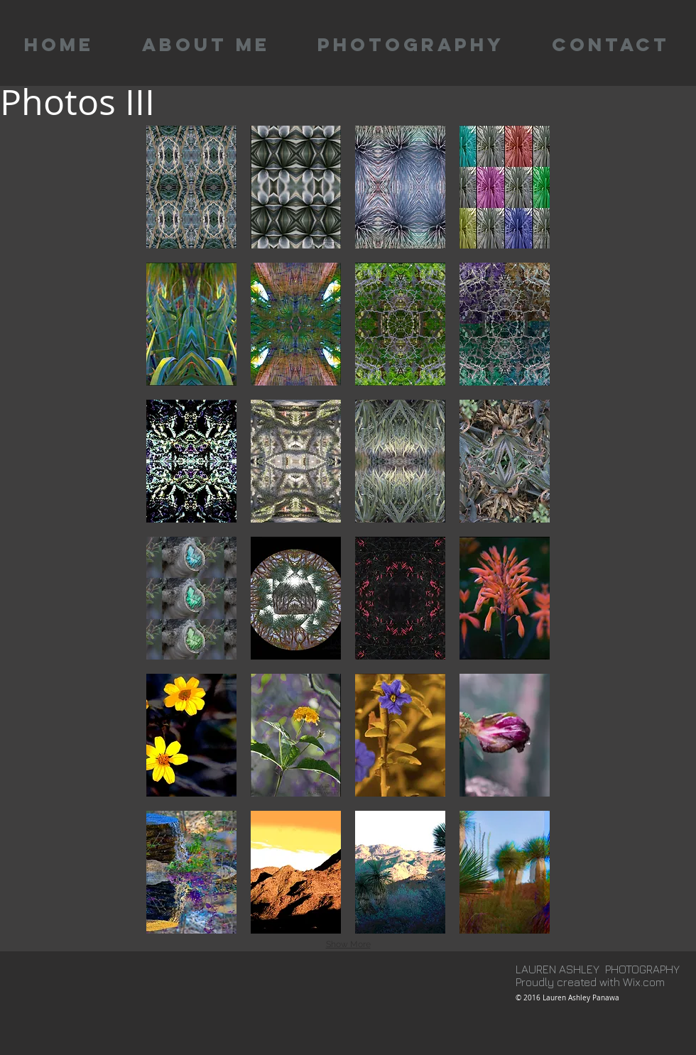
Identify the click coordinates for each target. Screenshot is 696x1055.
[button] (191, 187)
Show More (348, 944)
